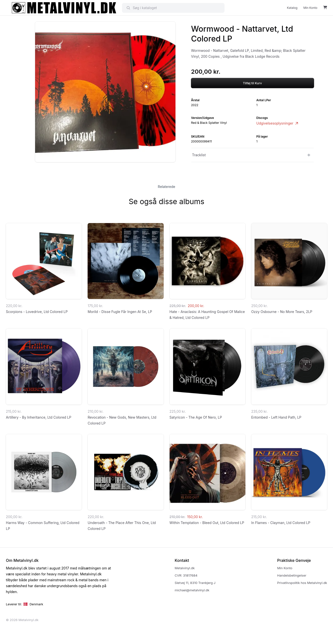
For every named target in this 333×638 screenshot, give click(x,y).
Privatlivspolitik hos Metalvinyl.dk (302, 583)
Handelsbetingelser (291, 575)
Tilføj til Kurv (252, 83)
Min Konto (310, 8)
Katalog (292, 8)
